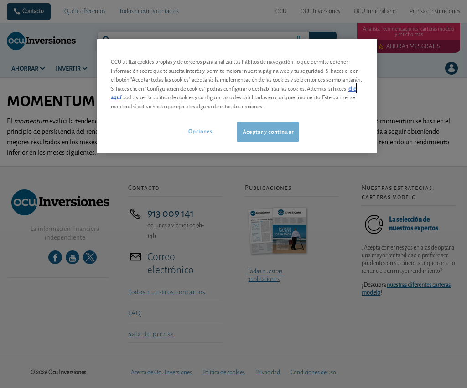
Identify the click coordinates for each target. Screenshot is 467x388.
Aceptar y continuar (268, 131)
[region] (237, 96)
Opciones (200, 131)
